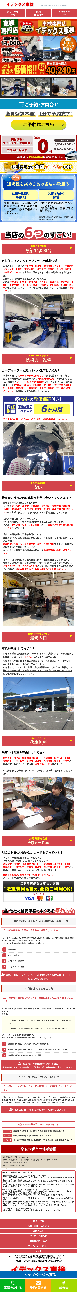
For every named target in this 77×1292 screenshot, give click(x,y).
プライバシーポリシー (38, 1246)
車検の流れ (38, 1231)
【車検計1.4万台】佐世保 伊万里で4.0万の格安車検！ (38, 1256)
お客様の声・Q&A (38, 1241)
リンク (38, 1251)
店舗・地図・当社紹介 (38, 1226)
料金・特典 (38, 1221)
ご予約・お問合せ (38, 1236)
